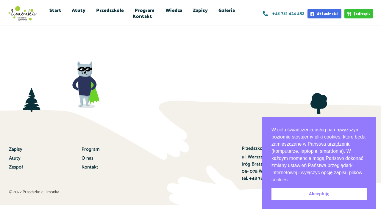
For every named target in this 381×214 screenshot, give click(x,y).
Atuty (79, 11)
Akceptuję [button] (319, 193)
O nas (87, 158)
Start (55, 11)
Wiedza (173, 11)
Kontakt (142, 17)
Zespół (16, 167)
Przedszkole (110, 11)
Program (145, 11)
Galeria (226, 11)
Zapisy (200, 11)
